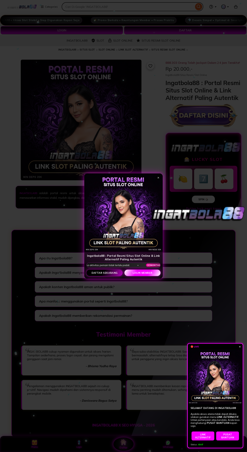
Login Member (142, 272)
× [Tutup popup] (158, 177)
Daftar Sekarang (105, 272)
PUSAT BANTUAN (227, 436)
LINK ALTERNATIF (203, 436)
